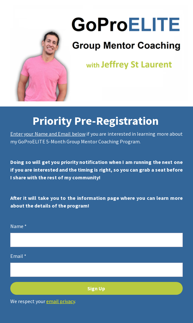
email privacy (60, 301)
